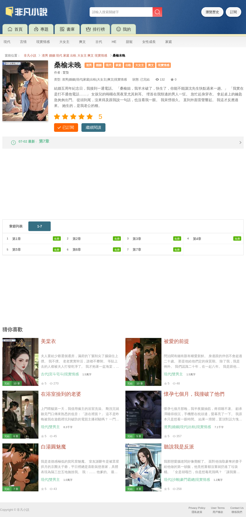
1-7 (39, 230)
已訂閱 (68, 127)
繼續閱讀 (93, 127)
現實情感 (43, 42)
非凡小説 (30, 55)
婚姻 (52, 55)
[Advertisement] (123, 189)
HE (114, 42)
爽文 (82, 42)
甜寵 (129, 42)
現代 (7, 42)
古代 (98, 42)
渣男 (45, 55)
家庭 (168, 42)
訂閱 (233, 12)
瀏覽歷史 (212, 12)
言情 (23, 42)
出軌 (73, 55)
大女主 (64, 42)
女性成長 (149, 42)
